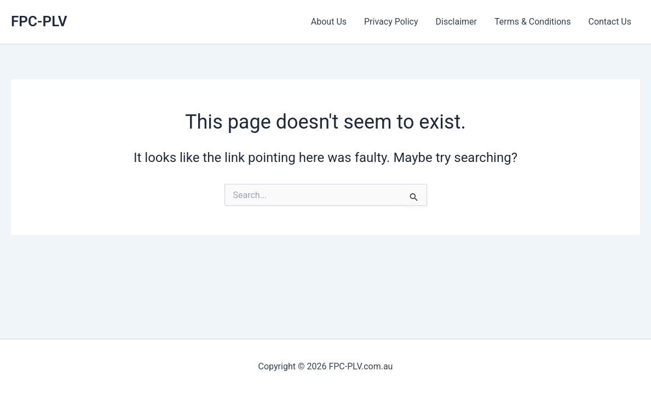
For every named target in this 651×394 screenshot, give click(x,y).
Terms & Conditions (532, 21)
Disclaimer (456, 21)
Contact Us (609, 21)
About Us (329, 21)
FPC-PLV (39, 21)
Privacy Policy (391, 21)
